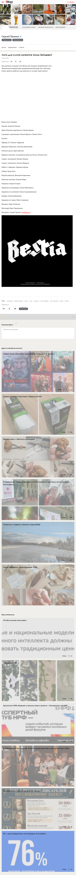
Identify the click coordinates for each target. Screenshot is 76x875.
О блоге (21, 47)
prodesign (10, 301)
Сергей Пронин (10, 36)
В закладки (23, 309)
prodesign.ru (26, 212)
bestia (61, 301)
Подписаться (7, 40)
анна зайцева (45, 301)
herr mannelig (54, 301)
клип (30, 301)
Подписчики (12, 47)
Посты (4, 47)
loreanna (36, 301)
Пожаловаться (17, 40)
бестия (67, 301)
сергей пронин (18, 301)
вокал (26, 301)
